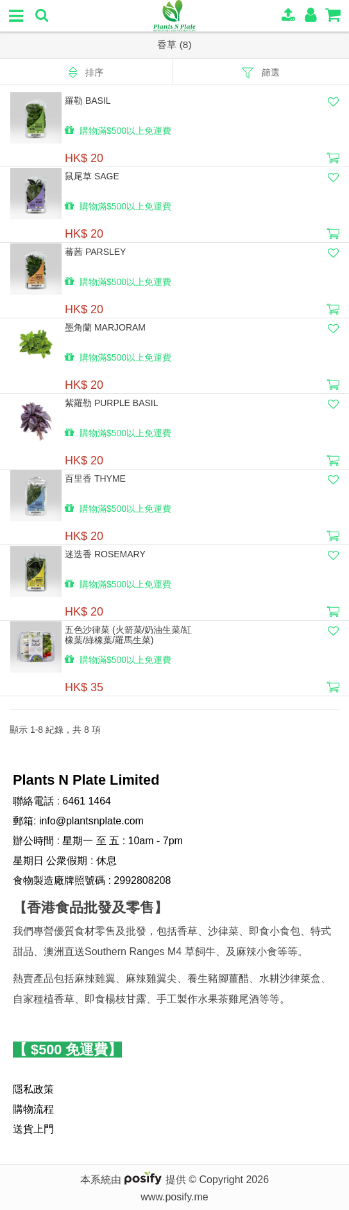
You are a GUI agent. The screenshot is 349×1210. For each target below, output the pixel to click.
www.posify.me (174, 1196)
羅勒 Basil (88, 100)
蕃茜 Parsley (95, 252)
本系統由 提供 (134, 1179)
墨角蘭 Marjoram (105, 327)
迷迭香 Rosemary (105, 554)
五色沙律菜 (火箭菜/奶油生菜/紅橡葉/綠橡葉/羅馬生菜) (128, 635)
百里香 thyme (95, 478)
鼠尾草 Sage (92, 176)
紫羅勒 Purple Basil (111, 403)
